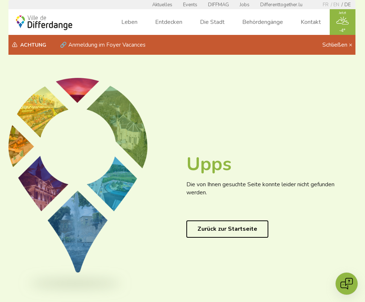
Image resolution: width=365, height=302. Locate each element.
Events (190, 4)
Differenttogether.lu (281, 4)
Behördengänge (262, 22)
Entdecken (168, 22)
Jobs (245, 4)
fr (326, 4)
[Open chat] (347, 284)
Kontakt (311, 22)
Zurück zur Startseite (227, 229)
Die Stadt (212, 22)
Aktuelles (162, 4)
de (347, 4)
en (336, 4)
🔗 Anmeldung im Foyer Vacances (103, 44)
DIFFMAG (218, 4)
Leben (129, 22)
